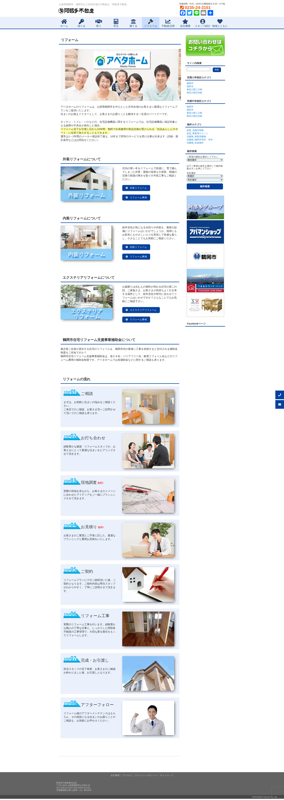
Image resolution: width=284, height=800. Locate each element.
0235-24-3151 (195, 7)
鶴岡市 (190, 83)
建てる (133, 23)
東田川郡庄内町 (194, 92)
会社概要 (185, 23)
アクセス (127, 776)
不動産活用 (168, 23)
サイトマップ (166, 776)
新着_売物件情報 (195, 130)
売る (116, 23)
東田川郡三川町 (194, 89)
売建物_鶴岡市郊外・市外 (200, 139)
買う (98, 23)
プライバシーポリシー (145, 776)
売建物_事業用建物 (196, 136)
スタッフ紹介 (202, 23)
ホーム (64, 23)
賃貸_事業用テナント (197, 133)
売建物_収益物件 (195, 142)
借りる (81, 23)
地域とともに (220, 23)
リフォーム (150, 23)
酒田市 (190, 86)
